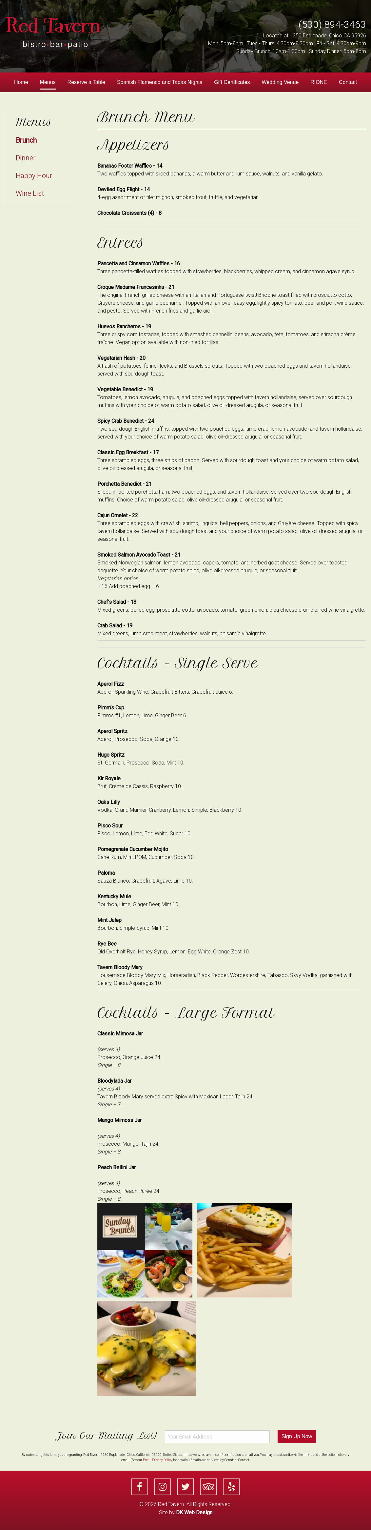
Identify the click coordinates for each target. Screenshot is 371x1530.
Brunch (26, 140)
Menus (48, 82)
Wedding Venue (280, 82)
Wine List (30, 193)
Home (21, 82)
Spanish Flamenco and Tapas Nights (159, 82)
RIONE (318, 82)
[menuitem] (21, 82)
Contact (348, 82)
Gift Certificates (232, 82)
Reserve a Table (86, 82)
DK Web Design (194, 1512)
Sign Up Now (297, 1436)
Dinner (25, 158)
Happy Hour (34, 176)
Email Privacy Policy (157, 1460)
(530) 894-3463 (332, 24)
